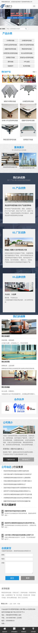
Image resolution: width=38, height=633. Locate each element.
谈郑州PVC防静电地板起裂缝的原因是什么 (17, 491)
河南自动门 (16, 592)
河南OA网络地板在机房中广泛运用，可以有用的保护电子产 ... (20, 538)
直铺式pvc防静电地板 (27, 57)
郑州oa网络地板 (12, 597)
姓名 (3, 555)
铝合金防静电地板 (26, 53)
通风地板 (10, 61)
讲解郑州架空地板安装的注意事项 (15, 511)
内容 (3, 563)
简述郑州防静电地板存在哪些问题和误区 (16, 471)
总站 (11, 604)
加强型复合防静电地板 (10, 53)
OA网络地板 (10, 40)
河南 (18, 604)
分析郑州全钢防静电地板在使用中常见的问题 (18, 494)
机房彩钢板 (26, 66)
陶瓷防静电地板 (27, 49)
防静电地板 (24, 592)
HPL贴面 (27, 61)
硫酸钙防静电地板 (10, 49)
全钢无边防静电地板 (10, 45)
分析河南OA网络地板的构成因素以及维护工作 (19, 535)
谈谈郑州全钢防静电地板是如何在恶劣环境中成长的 (21, 523)
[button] (3, 17)
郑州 (14, 604)
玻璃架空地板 (10, 57)
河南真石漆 (26, 595)
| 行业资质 (17, 467)
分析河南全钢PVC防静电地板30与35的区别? (18, 474)
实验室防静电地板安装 (10, 167)
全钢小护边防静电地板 (27, 45)
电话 (3, 559)
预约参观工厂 (26, 459)
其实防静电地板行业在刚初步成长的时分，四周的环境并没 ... (20, 526)
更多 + (34, 72)
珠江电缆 (19, 595)
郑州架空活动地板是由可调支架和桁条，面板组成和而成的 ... (20, 514)
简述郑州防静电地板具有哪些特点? (15, 484)
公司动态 (6, 467)
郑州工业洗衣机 (23, 597)
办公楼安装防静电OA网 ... (28, 168)
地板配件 (10, 66)
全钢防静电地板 (27, 40)
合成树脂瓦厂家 (10, 595)
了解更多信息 (10, 459)
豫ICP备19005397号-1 (17, 612)
